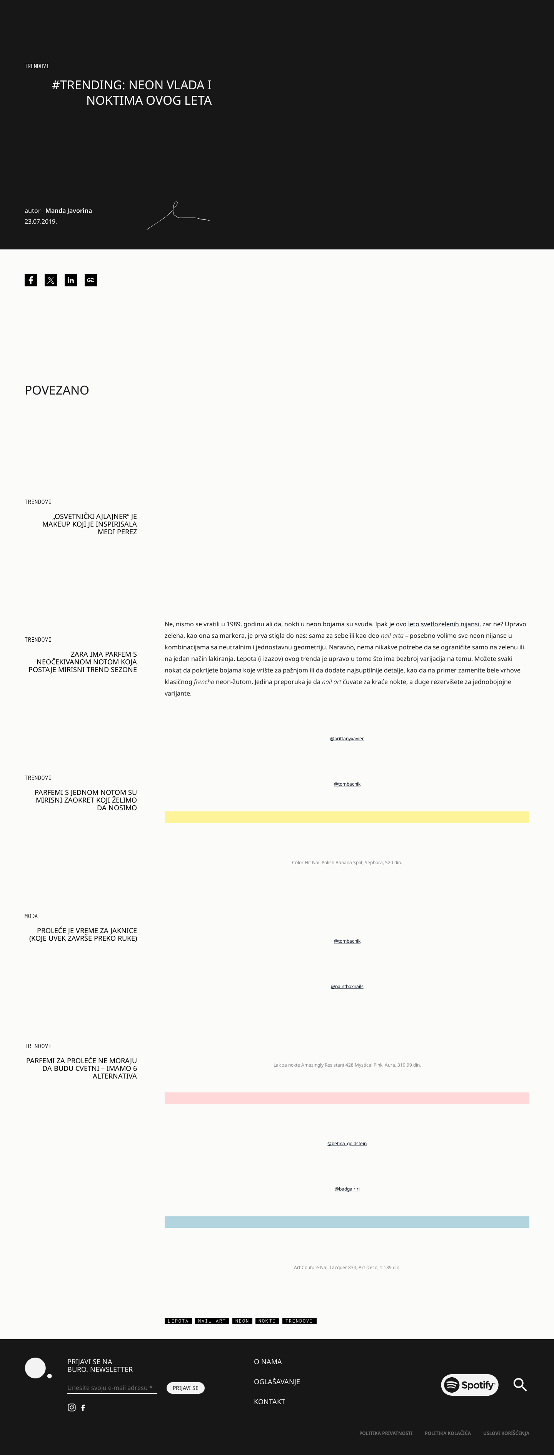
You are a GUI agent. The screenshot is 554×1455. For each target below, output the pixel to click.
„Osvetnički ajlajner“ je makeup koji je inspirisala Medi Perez (89, 524)
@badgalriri (347, 1189)
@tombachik (347, 784)
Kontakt (269, 1401)
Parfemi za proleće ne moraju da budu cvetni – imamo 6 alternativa (81, 1068)
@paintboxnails (347, 986)
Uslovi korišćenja (506, 1433)
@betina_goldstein (347, 1143)
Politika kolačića (448, 1433)
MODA (31, 916)
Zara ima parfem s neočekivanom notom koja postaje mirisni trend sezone (82, 661)
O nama (268, 1361)
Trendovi (37, 66)
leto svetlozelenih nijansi (443, 624)
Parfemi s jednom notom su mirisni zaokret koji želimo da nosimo (86, 800)
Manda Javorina (68, 210)
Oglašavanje (277, 1381)
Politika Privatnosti (385, 1433)
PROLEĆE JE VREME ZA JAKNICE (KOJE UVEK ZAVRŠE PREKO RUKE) (83, 934)
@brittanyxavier (347, 738)
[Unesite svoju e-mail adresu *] (112, 1388)
